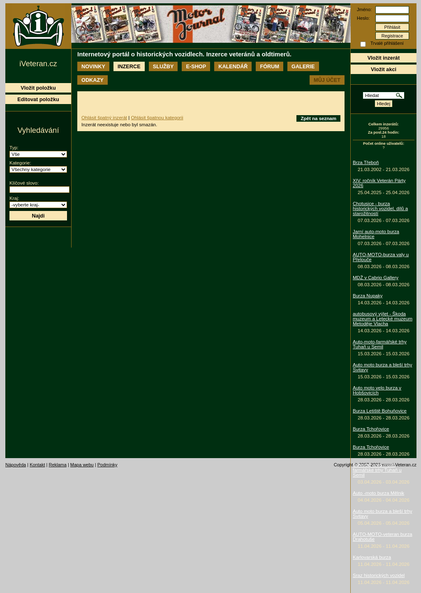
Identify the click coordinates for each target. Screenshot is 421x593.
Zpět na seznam (318, 118)
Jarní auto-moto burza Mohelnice (376, 234)
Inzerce (129, 66)
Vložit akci (383, 69)
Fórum (269, 66)
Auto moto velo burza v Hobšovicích (377, 390)
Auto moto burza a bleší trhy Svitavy (382, 367)
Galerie (303, 66)
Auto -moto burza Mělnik (378, 493)
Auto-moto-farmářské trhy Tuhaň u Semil (380, 344)
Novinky (93, 66)
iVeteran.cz (38, 63)
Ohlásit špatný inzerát (104, 117)
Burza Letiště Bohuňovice (380, 410)
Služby (163, 66)
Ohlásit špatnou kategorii (157, 117)
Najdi (38, 216)
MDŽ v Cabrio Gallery (375, 277)
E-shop (196, 66)
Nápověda (15, 464)
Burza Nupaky (368, 295)
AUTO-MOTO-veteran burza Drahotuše (382, 537)
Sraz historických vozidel (379, 575)
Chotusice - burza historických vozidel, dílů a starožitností (380, 208)
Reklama (57, 464)
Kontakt (37, 464)
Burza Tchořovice (371, 428)
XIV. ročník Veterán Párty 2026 (379, 183)
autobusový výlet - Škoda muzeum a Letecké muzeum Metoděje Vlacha (382, 318)
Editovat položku (38, 99)
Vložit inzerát (384, 58)
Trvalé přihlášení (387, 43)
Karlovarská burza (372, 557)
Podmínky (107, 464)
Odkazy (92, 80)
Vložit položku (38, 88)
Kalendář (233, 66)
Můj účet (327, 80)
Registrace (392, 35)
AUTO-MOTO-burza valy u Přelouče (381, 257)
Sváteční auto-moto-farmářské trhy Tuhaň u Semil (377, 470)
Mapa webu (82, 464)
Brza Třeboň (366, 162)
